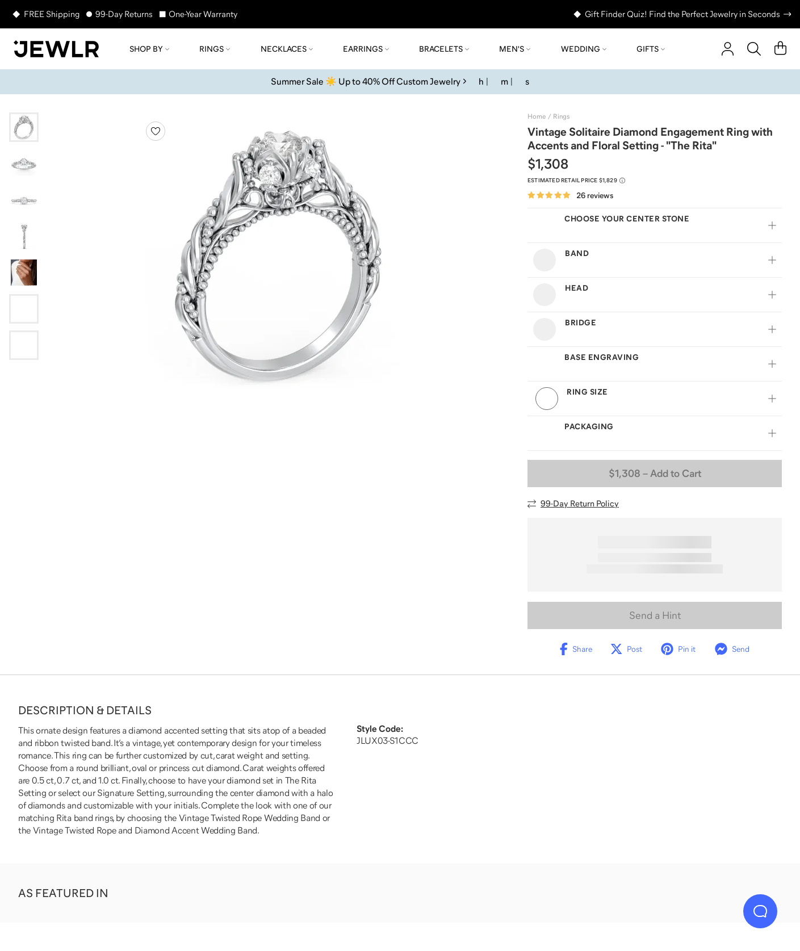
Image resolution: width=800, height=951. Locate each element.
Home (536, 116)
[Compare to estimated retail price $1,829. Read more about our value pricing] (576, 180)
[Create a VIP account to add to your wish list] (155, 131)
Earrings (366, 49)
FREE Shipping (51, 14)
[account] (728, 49)
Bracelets (444, 49)
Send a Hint (655, 615)
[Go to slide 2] (24, 163)
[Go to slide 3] (24, 200)
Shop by (149, 49)
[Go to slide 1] (24, 127)
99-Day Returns (124, 14)
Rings (214, 49)
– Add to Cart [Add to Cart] (655, 473)
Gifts (650, 49)
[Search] (754, 49)
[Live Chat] (760, 911)
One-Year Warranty (203, 14)
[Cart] (780, 49)
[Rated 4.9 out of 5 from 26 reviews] (570, 195)
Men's (514, 49)
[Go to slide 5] (24, 272)
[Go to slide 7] (24, 345)
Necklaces (287, 49)
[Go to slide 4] (24, 236)
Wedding (583, 49)
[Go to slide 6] (24, 309)
